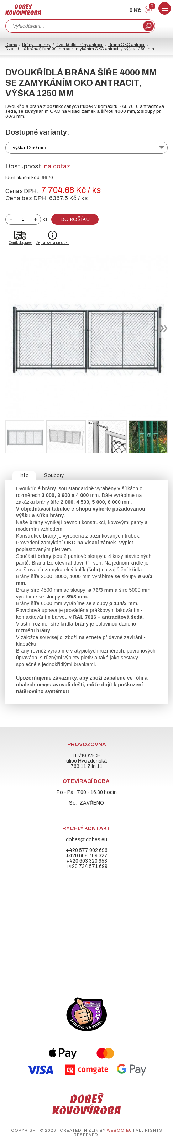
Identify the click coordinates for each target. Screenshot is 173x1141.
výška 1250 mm (29, 147)
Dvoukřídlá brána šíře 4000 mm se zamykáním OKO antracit (62, 49)
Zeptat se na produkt (52, 243)
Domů (11, 44)
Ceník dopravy (20, 243)
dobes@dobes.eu (86, 839)
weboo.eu (119, 1130)
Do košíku (75, 219)
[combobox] (73, 26)
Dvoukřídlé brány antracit (79, 44)
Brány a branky (36, 44)
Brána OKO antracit (126, 44)
